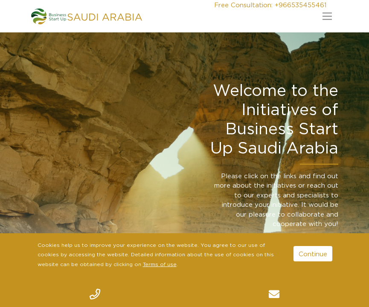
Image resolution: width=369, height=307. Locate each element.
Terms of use (160, 264)
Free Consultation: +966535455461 (270, 4)
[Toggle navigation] (327, 16)
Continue (313, 253)
